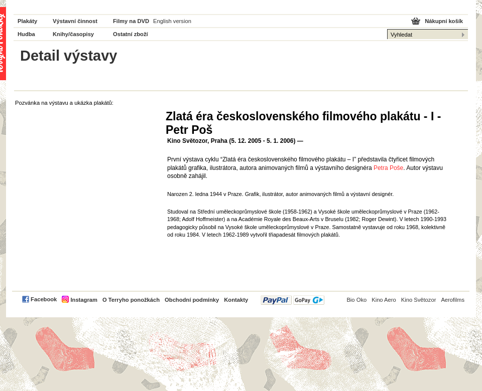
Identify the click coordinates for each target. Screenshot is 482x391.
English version (172, 21)
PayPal (292, 300)
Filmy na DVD (131, 21)
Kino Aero (384, 300)
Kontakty (236, 300)
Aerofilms (452, 300)
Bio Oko (356, 300)
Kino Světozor (418, 300)
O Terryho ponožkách (131, 300)
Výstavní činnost (75, 21)
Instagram (83, 300)
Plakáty (27, 21)
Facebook (44, 299)
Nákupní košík (444, 21)
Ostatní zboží (130, 34)
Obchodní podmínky (192, 300)
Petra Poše (388, 167)
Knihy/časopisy (73, 34)
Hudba (26, 34)
